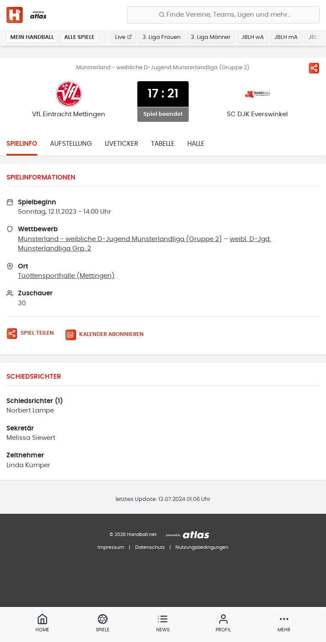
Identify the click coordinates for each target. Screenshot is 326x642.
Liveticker (121, 144)
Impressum (111, 547)
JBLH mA (286, 37)
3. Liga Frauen (161, 37)
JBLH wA (252, 37)
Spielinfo (21, 144)
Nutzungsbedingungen (201, 547)
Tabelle (163, 144)
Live (123, 37)
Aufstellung (71, 144)
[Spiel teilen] (314, 68)
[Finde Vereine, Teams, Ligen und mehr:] (223, 15)
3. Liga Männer (211, 37)
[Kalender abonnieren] (107, 335)
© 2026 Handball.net (133, 534)
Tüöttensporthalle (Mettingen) (66, 276)
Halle (195, 144)
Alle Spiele (79, 37)
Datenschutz (150, 547)
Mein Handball (32, 37)
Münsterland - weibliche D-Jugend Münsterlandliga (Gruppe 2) (120, 239)
